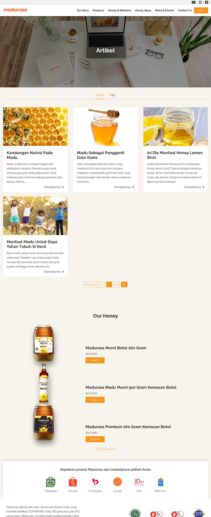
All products (105, 449)
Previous (90, 284)
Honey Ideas (143, 10)
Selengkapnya (54, 187)
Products (98, 10)
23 (116, 284)
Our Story (83, 10)
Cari (201, 10)
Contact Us (185, 10)
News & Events (164, 10)
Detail (95, 360)
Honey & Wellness (119, 10)
